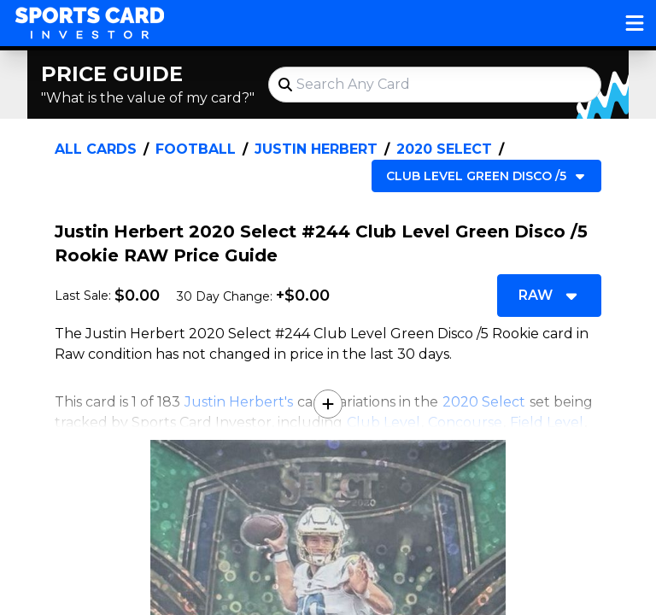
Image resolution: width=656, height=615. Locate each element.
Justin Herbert (316, 149)
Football (195, 149)
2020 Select (444, 149)
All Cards (96, 149)
